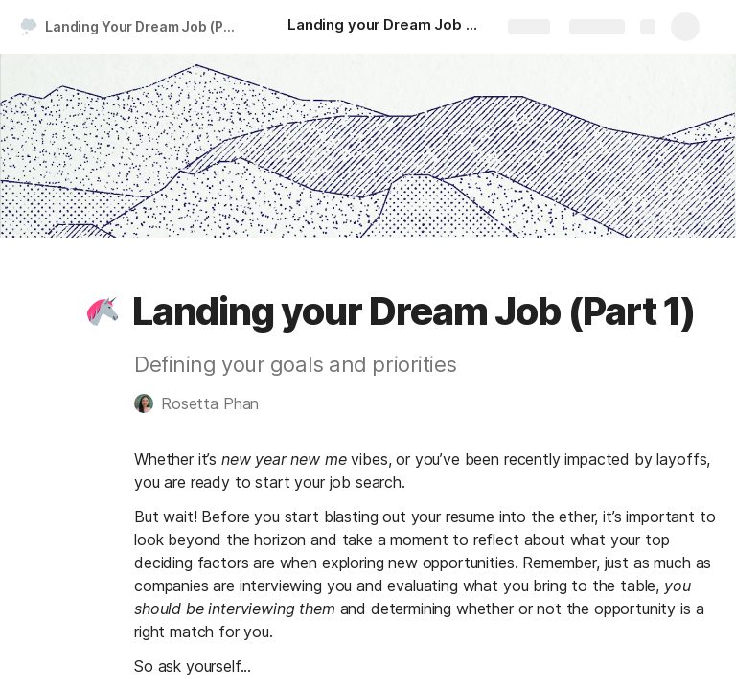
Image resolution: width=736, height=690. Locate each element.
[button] (102, 311)
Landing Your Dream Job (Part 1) (147, 26)
